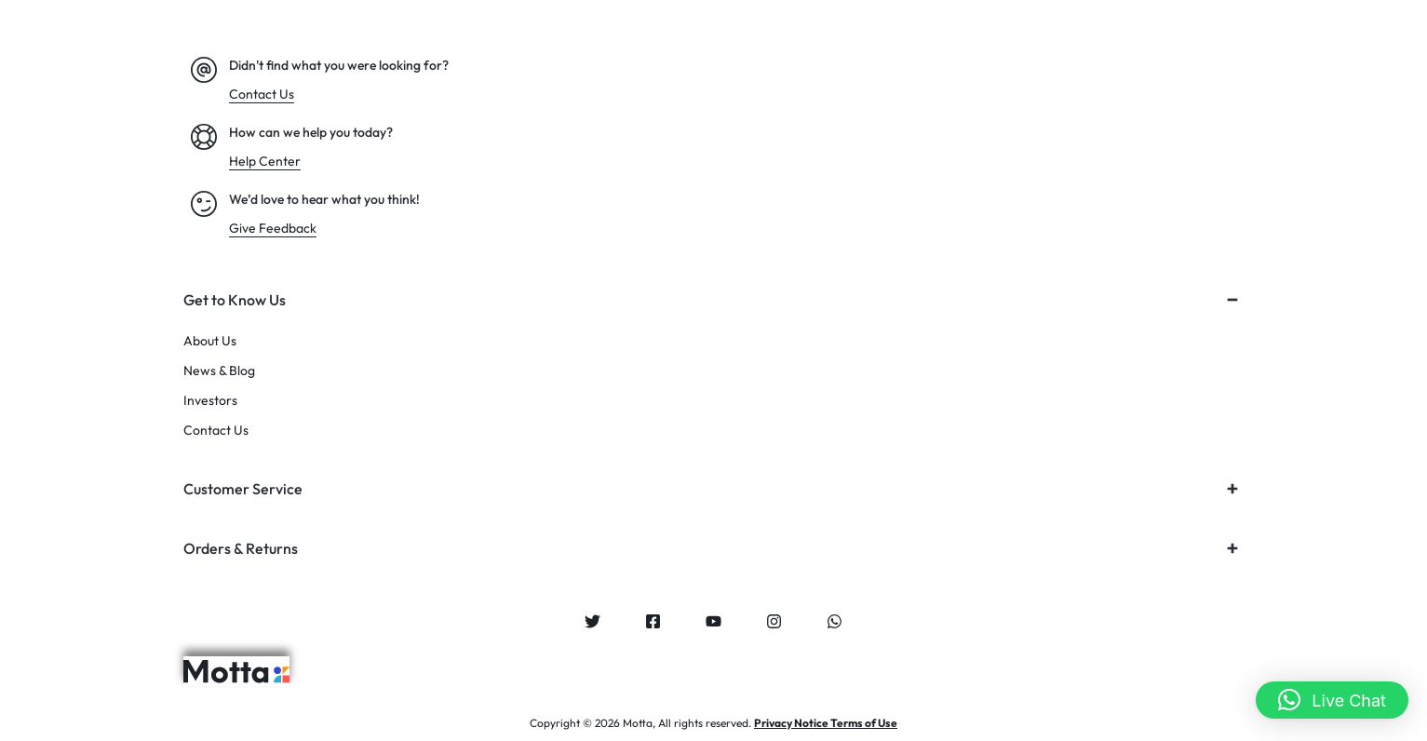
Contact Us (216, 430)
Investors (210, 401)
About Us (209, 341)
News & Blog (219, 371)
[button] (1332, 700)
